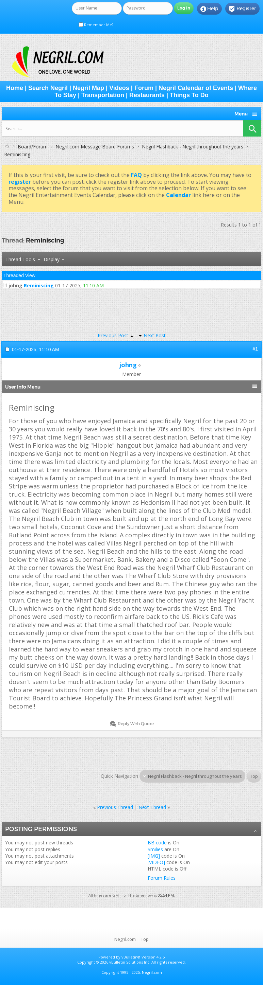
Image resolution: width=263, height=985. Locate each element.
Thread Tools (20, 259)
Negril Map (88, 88)
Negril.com (125, 939)
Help (209, 8)
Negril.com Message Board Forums (94, 146)
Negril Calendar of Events (196, 88)
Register (242, 8)
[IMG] (154, 856)
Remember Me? (96, 24)
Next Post (155, 335)
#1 (255, 349)
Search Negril (48, 88)
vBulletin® (131, 957)
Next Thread (152, 807)
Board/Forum (33, 146)
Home (14, 88)
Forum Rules (162, 878)
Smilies (155, 849)
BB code (157, 842)
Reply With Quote (132, 723)
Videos (119, 88)
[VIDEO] (156, 862)
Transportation (102, 95)
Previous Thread (115, 807)
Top (254, 776)
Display (52, 259)
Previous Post (113, 335)
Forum (143, 88)
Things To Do (189, 95)
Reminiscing (45, 240)
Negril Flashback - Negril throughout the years (192, 146)
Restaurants (147, 95)
